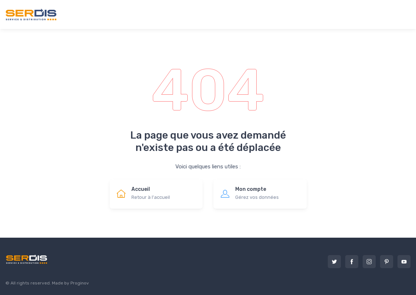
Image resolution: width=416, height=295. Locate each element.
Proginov (79, 283)
